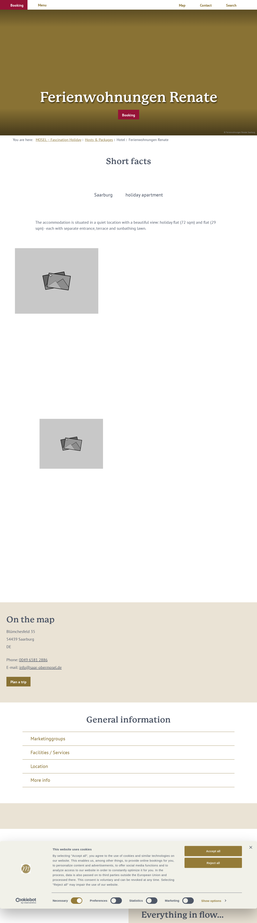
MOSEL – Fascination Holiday (58, 139)
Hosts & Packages (99, 139)
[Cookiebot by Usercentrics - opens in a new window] (26, 915)
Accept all (213, 865)
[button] (14, 5)
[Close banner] (250, 861)
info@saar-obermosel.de (40, 667)
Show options (211, 915)
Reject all (213, 877)
